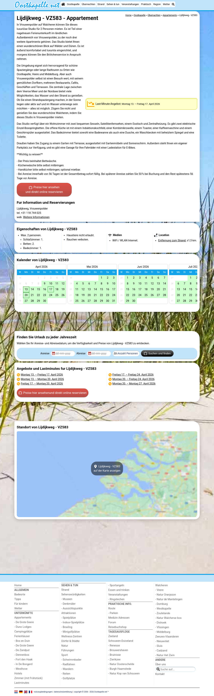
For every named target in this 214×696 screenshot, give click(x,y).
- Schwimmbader (71, 659)
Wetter (166, 4)
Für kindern (21, 603)
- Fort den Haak (23, 659)
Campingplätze (23, 631)
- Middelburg (162, 632)
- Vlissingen (162, 627)
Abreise (81, 353)
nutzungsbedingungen (43, 692)
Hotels (18, 673)
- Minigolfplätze (70, 631)
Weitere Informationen (36, 217)
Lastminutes (21, 682)
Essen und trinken (119, 590)
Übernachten (88, 4)
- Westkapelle (163, 608)
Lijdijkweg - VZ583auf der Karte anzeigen (106, 468)
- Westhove (20, 668)
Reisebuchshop (117, 627)
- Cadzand (161, 650)
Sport (64, 655)
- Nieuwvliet (162, 641)
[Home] (63, 4)
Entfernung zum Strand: (172, 240)
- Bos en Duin (22, 641)
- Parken (113, 613)
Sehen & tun (113, 4)
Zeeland (113, 636)
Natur (64, 645)
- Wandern (67, 669)
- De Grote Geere (24, 622)
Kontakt (160, 674)
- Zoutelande (162, 613)
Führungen (67, 650)
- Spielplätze (68, 617)
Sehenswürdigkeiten (73, 594)
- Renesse (114, 645)
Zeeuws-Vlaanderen (167, 636)
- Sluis (158, 646)
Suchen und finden (157, 353)
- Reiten (65, 673)
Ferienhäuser (22, 636)
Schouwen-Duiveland (120, 641)
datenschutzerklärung (63, 692)
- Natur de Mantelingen (168, 599)
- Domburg (161, 604)
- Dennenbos (21, 654)
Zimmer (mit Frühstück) (28, 678)
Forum (112, 622)
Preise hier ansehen (44, 189)
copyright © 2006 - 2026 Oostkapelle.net (90, 692)
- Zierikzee (114, 659)
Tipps (17, 599)
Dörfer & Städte (70, 641)
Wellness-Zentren (71, 636)
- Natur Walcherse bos (168, 618)
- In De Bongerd (23, 664)
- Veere (159, 590)
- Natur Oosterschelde (121, 664)
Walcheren (161, 585)
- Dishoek (160, 622)
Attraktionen (68, 613)
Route (111, 608)
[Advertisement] (107, 321)
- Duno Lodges (22, 627)
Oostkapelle (73, 4)
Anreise (45, 353)
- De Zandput (21, 650)
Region (157, 4)
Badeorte (19, 594)
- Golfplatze (68, 678)
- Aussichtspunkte (72, 608)
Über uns (160, 664)
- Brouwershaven (118, 650)
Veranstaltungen (130, 4)
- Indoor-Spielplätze (72, 622)
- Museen (66, 599)
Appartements (22, 617)
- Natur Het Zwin (165, 655)
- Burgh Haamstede (119, 668)
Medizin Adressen (119, 617)
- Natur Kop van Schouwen (124, 673)
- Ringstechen (116, 599)
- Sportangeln (116, 585)
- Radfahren (68, 664)
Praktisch (146, 4)
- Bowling (66, 627)
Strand (100, 4)
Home (18, 585)
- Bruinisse (114, 654)
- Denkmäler (68, 603)
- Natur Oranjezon (165, 594)
